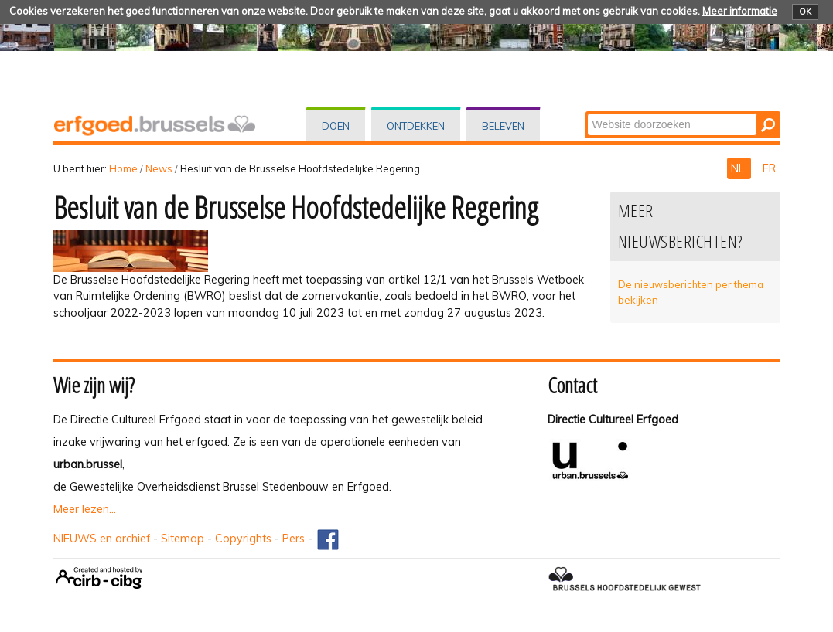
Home (123, 168)
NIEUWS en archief (101, 538)
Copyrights (243, 538)
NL (739, 168)
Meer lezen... (84, 509)
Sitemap (182, 538)
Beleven (503, 126)
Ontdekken (416, 126)
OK (805, 11)
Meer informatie (739, 11)
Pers (293, 538)
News (158, 168)
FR (769, 168)
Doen (336, 126)
